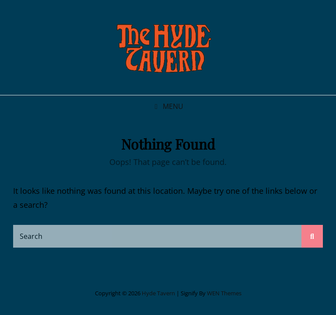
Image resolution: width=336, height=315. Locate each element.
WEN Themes (224, 293)
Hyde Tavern (158, 293)
